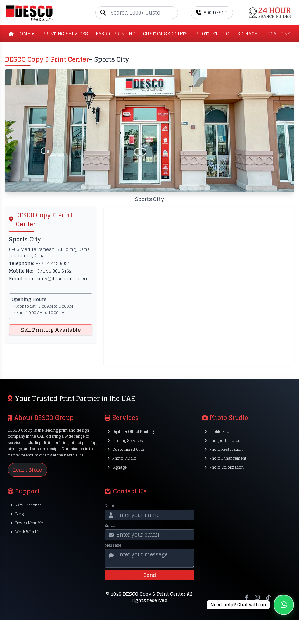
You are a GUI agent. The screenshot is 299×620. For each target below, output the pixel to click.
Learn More (27, 469)
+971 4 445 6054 (52, 263)
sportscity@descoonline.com (58, 278)
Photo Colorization (224, 467)
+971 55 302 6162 (53, 271)
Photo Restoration (223, 449)
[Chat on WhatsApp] (250, 605)
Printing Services (125, 440)
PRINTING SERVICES (65, 34)
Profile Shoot (218, 431)
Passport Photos (222, 440)
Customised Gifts (125, 449)
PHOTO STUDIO (213, 34)
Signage (117, 467)
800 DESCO (212, 13)
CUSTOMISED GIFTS (165, 34)
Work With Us (25, 531)
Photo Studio (121, 458)
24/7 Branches (26, 505)
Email (110, 525)
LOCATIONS (277, 34)
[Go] (173, 12)
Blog (17, 514)
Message (113, 545)
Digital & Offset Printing (130, 431)
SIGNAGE (247, 34)
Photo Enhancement (225, 458)
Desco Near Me (26, 522)
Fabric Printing (115, 34)
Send (149, 575)
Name (110, 505)
